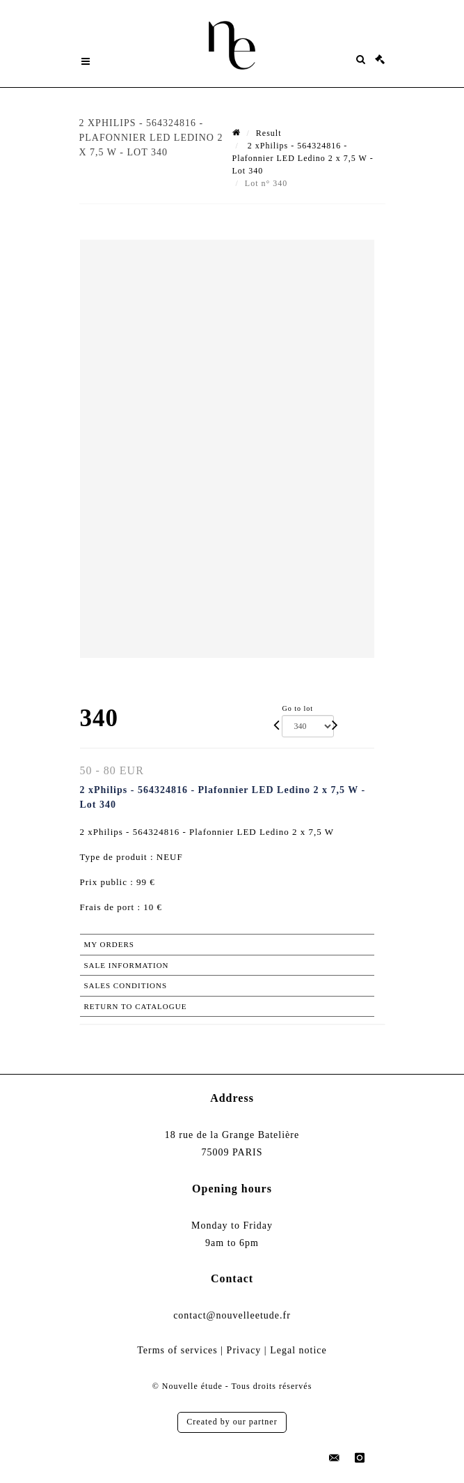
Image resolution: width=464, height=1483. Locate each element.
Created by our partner (231, 1422)
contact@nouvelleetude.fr (232, 1315)
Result (269, 133)
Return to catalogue (135, 1006)
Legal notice (298, 1350)
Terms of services (177, 1350)
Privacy (244, 1350)
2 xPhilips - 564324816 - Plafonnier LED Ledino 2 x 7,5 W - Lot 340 (303, 158)
